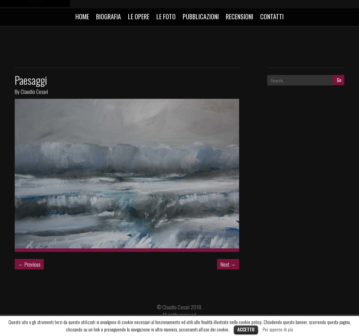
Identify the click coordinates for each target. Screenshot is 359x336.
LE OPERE (138, 16)
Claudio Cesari (34, 91)
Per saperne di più (278, 329)
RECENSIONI (239, 16)
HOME (82, 16)
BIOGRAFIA (108, 16)
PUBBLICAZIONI (201, 16)
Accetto (246, 329)
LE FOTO (166, 16)
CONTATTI (272, 16)
